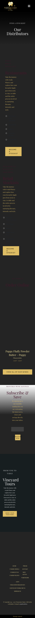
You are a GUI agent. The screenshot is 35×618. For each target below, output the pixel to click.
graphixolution (23, 604)
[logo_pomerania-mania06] (11, 2)
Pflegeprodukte (17, 358)
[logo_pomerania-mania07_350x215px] (17, 541)
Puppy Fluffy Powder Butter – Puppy (17, 353)
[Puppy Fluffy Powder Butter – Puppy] (17, 295)
